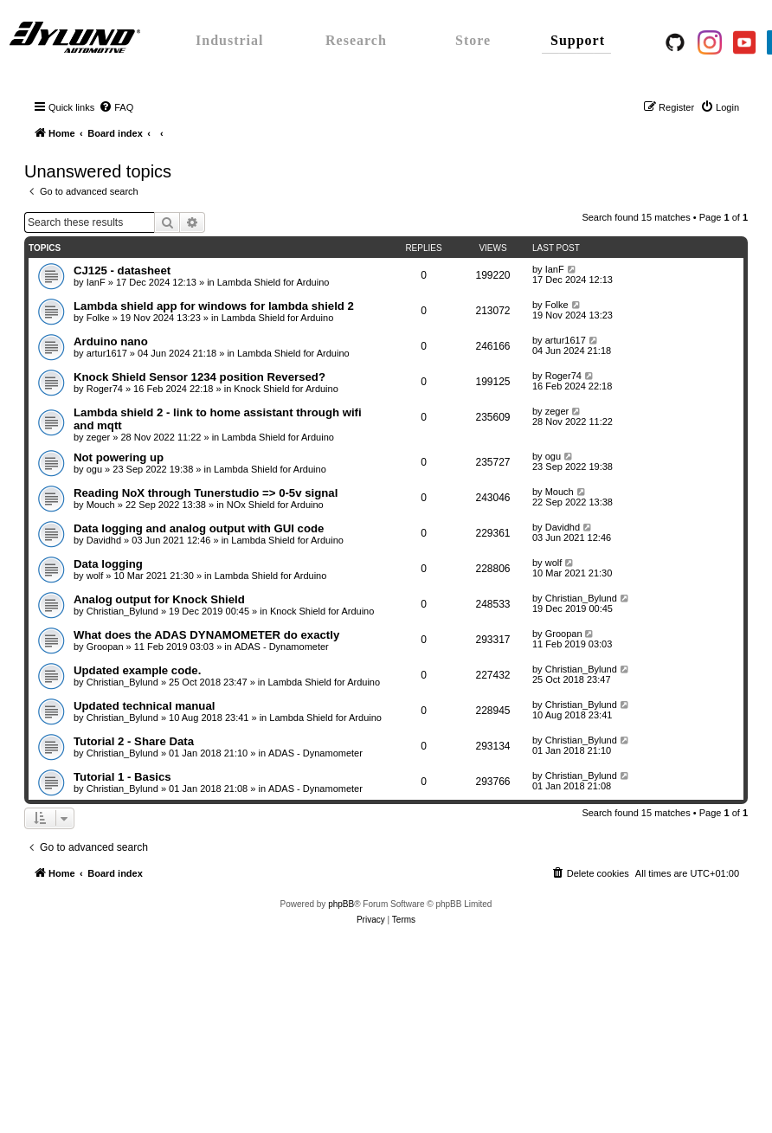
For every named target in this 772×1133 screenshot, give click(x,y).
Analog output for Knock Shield (159, 599)
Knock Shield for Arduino (286, 388)
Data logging (108, 563)
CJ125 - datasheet (122, 270)
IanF (96, 282)
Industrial (229, 40)
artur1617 (107, 353)
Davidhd (104, 540)
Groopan (105, 646)
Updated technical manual (144, 705)
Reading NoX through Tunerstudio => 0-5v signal (206, 492)
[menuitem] (116, 107)
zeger (99, 437)
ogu (94, 469)
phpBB (341, 904)
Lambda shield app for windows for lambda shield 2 (214, 305)
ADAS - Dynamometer (282, 646)
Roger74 (105, 388)
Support (577, 40)
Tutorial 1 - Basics (122, 776)
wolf (95, 575)
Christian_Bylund (122, 611)
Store (473, 40)
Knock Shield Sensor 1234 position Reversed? (199, 376)
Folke (98, 317)
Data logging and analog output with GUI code (199, 528)
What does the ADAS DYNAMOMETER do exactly (206, 634)
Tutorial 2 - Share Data (134, 741)
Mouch (101, 504)
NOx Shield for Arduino (275, 504)
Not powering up (119, 457)
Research (356, 40)
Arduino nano (111, 341)
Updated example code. (137, 670)
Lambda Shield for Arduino (273, 282)
